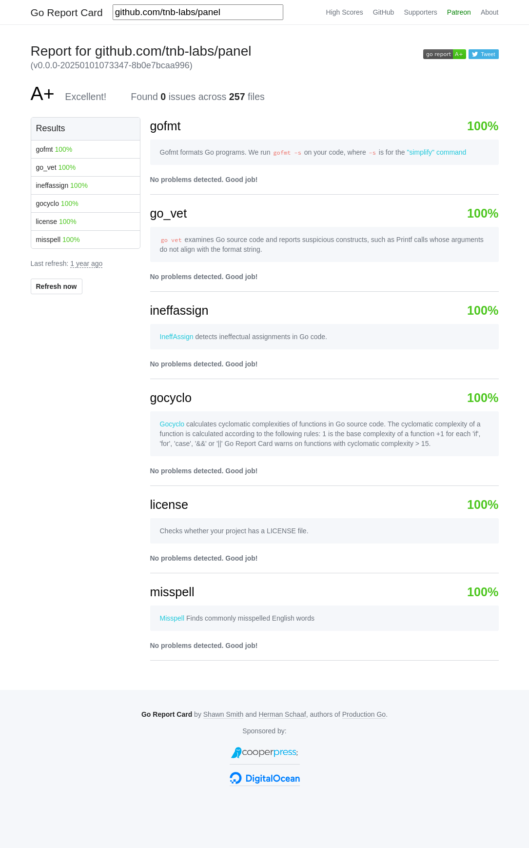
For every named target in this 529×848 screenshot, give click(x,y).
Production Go (364, 714)
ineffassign (62, 185)
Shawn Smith (223, 714)
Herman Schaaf (282, 714)
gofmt (54, 149)
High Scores (344, 12)
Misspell (172, 618)
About (490, 12)
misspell (58, 239)
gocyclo (57, 203)
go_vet (56, 167)
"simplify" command (436, 152)
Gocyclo (172, 424)
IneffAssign (177, 337)
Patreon (459, 12)
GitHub (383, 12)
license (56, 221)
